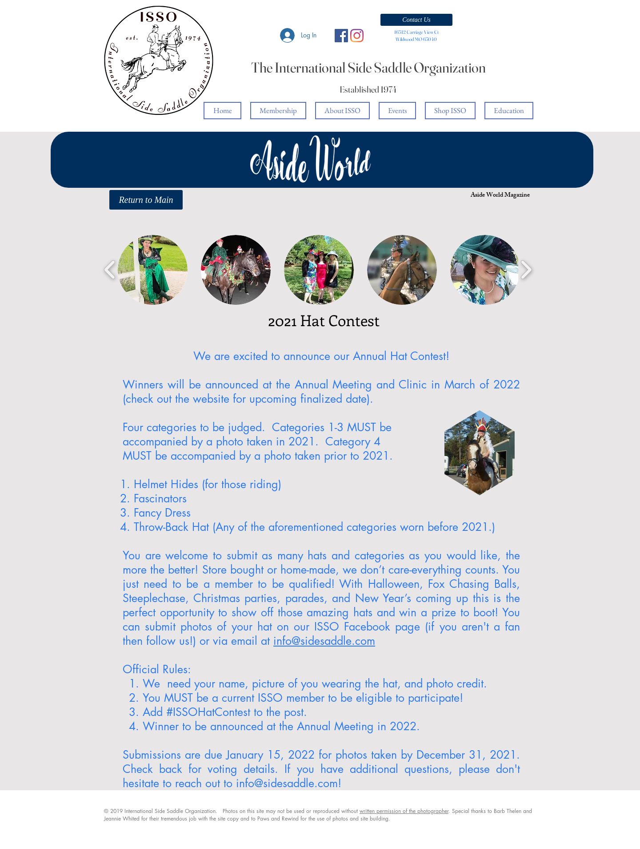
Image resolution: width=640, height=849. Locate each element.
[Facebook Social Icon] (341, 35)
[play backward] (110, 270)
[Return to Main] (146, 200)
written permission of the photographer (404, 811)
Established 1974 (368, 89)
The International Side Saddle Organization (368, 67)
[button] (416, 20)
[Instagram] (357, 35)
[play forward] (526, 270)
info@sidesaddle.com (324, 641)
